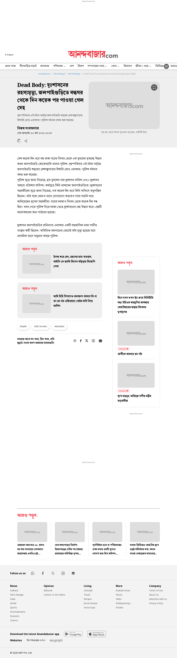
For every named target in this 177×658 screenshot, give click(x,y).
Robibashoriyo (123, 603)
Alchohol (59, 326)
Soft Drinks (40, 326)
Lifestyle (88, 590)
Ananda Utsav (123, 590)
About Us (154, 594)
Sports (13, 607)
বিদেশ (81, 66)
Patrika (119, 607)
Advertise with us (158, 598)
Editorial (48, 590)
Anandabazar (44, 74)
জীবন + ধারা (143, 66)
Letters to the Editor (54, 594)
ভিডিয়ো (159, 66)
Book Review (90, 603)
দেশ (72, 66)
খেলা (115, 66)
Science (14, 620)
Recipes (88, 598)
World (13, 603)
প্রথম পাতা (10, 66)
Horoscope (89, 607)
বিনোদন (128, 66)
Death (23, 326)
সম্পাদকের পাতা (97, 66)
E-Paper (9, 54)
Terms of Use (156, 590)
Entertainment (17, 611)
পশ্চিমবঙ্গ (59, 66)
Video (119, 598)
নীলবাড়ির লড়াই (28, 66)
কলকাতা (44, 66)
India (12, 598)
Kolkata (14, 590)
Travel (87, 594)
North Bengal (74, 74)
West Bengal (59, 74)
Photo (119, 594)
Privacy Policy (156, 603)
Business (14, 616)
